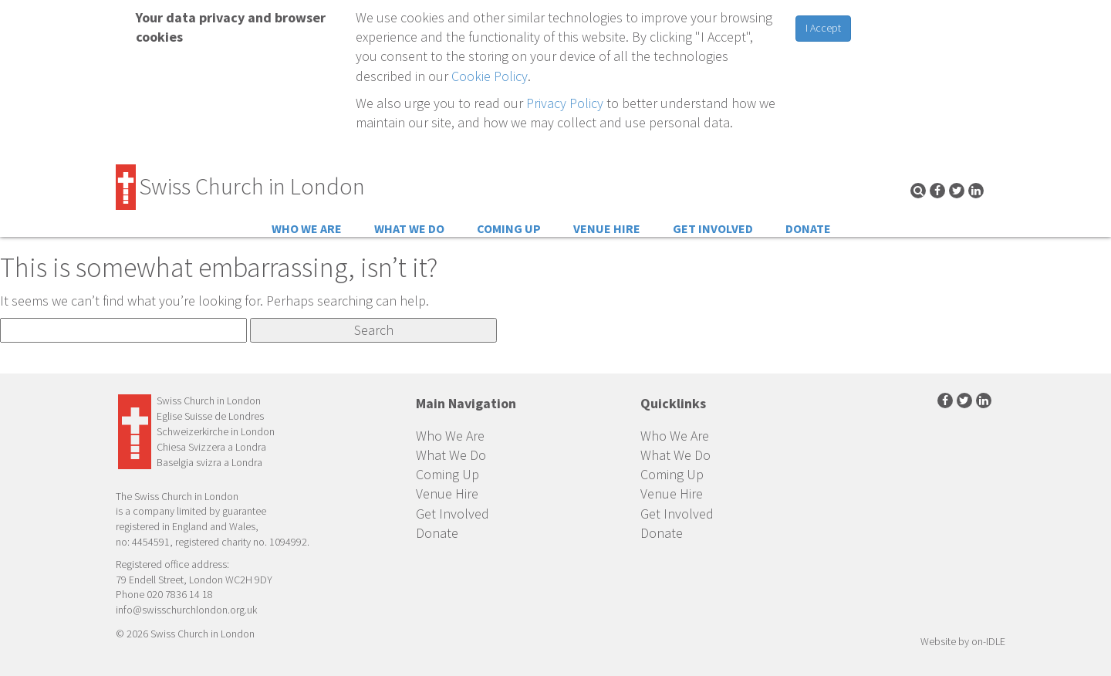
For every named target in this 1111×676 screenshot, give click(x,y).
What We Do (409, 228)
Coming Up (509, 228)
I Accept (823, 28)
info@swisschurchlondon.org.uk (186, 610)
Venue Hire (606, 228)
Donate (808, 228)
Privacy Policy (564, 103)
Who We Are (307, 228)
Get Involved (713, 228)
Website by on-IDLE (962, 641)
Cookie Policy (489, 76)
